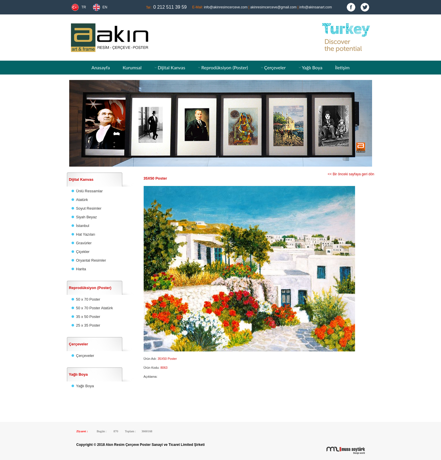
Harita (81, 269)
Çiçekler (83, 251)
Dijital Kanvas (171, 67)
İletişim (342, 67)
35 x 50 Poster (88, 316)
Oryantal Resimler (91, 260)
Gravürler (84, 243)
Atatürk (82, 200)
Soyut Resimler (89, 208)
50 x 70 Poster (88, 299)
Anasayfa (100, 67)
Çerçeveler (275, 67)
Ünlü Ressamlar (89, 191)
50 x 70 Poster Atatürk (94, 308)
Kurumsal (132, 67)
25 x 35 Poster (88, 325)
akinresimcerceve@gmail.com (273, 7)
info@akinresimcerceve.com (225, 7)
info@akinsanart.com (315, 7)
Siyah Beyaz (86, 217)
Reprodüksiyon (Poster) (224, 67)
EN (104, 7)
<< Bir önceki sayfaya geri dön (351, 174)
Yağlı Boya (312, 67)
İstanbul (82, 226)
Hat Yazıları (85, 234)
